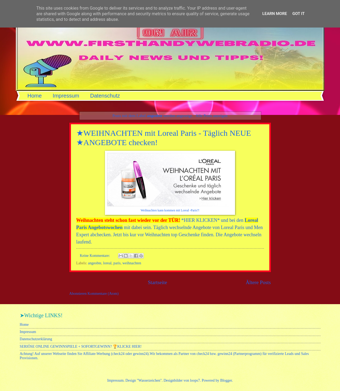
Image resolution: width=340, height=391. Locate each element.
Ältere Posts (258, 282)
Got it (298, 13)
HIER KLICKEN (200, 220)
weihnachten (131, 263)
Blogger (226, 380)
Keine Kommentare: (95, 256)
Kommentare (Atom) (103, 294)
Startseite (157, 282)
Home (35, 96)
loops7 (195, 380)
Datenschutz (105, 96)
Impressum (66, 96)
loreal (107, 263)
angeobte (94, 263)
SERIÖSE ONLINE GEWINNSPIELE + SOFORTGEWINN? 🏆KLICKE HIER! (81, 346)
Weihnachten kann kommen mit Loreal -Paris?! (170, 210)
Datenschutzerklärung (36, 339)
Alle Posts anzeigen (211, 115)
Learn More (274, 13)
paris (117, 263)
